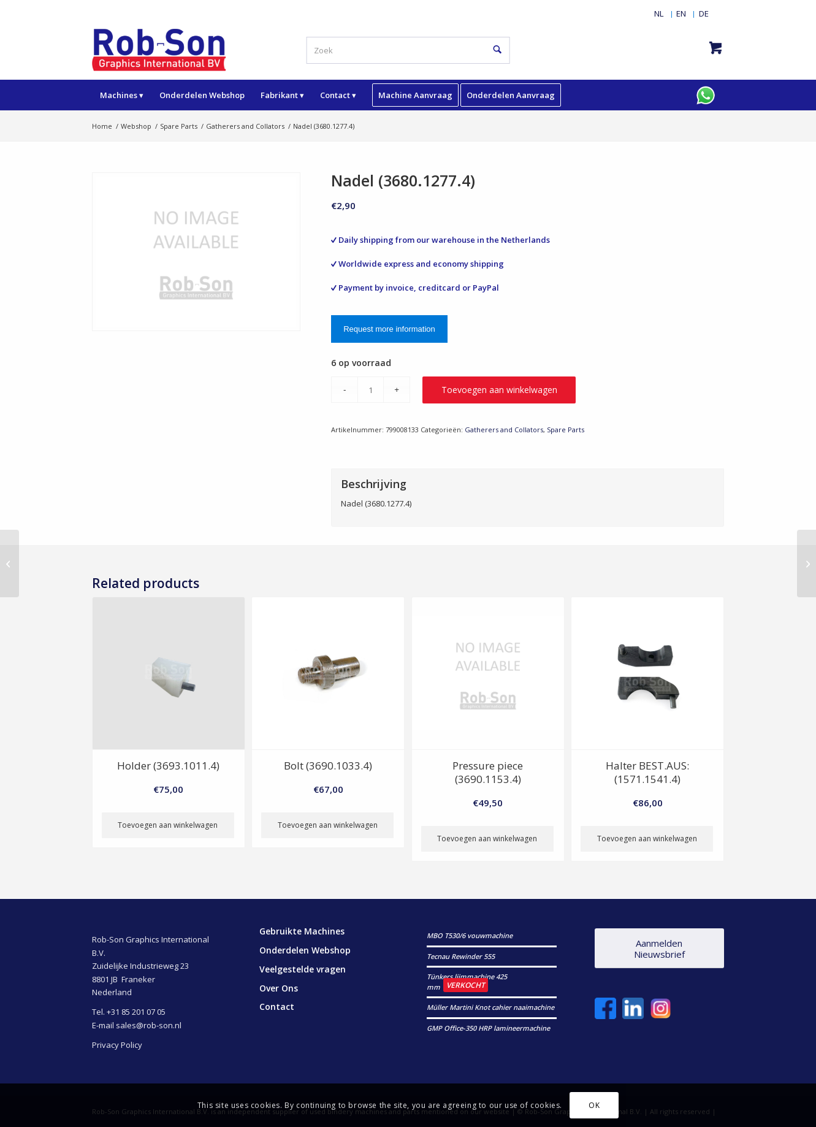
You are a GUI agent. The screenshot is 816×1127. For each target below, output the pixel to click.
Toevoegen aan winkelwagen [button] (168, 825)
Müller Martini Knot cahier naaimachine (490, 1007)
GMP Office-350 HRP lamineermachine (488, 1028)
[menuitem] (659, 13)
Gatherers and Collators (504, 429)
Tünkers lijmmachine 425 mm (467, 981)
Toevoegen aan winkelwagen (499, 389)
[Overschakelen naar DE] (704, 13)
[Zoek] (408, 50)
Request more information (389, 329)
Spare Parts (565, 429)
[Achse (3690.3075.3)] (9, 563)
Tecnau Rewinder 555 (461, 956)
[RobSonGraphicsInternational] (159, 49)
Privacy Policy (117, 1044)
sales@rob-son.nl (148, 1025)
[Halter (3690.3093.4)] (806, 563)
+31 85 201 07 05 (136, 1011)
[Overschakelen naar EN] (681, 13)
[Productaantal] (370, 389)
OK (594, 1105)
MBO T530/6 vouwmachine (470, 935)
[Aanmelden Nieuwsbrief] (659, 948)
